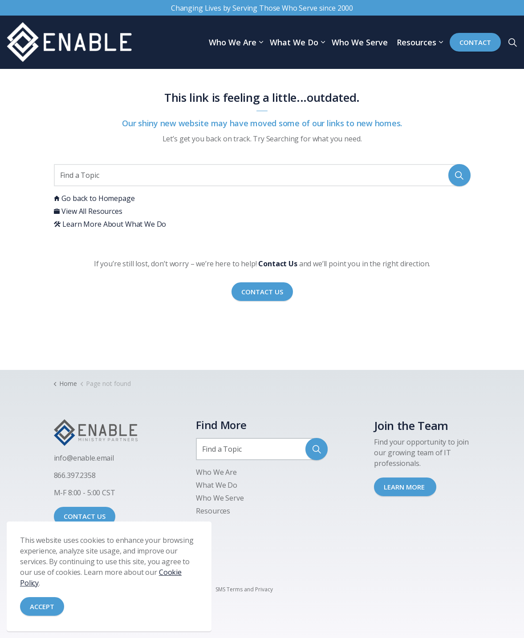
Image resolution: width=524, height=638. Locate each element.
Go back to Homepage (94, 198)
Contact (475, 42)
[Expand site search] (512, 42)
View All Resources (88, 211)
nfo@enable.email (84, 458)
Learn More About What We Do (110, 224)
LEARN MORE (405, 486)
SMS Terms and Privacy (244, 589)
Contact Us (262, 292)
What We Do (294, 42)
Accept (42, 606)
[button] (459, 175)
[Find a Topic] (262, 175)
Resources (416, 42)
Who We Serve (360, 42)
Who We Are (232, 42)
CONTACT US (85, 516)
